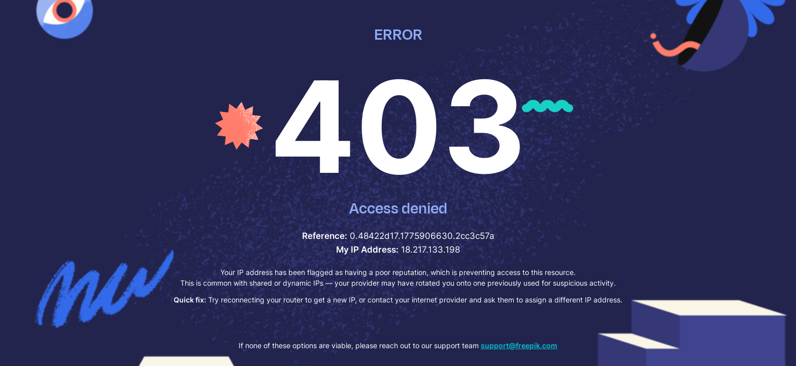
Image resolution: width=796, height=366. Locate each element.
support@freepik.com (519, 345)
